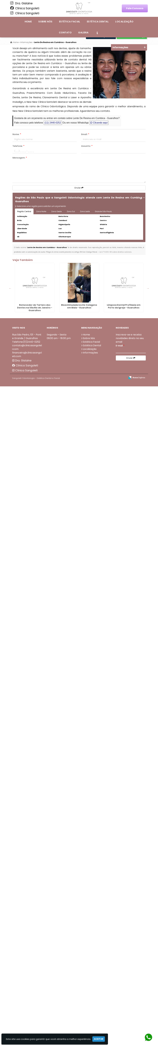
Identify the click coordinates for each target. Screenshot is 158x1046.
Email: (85, 134)
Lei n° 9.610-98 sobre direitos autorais (115, 252)
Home (28, 21)
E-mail (120, 345)
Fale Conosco (134, 8)
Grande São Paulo (103, 211)
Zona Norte (41, 211)
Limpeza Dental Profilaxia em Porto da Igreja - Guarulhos (123, 306)
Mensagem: (19, 157)
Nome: (16, 134)
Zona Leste (85, 211)
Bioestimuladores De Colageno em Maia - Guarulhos (79, 306)
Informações (90, 352)
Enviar (79, 187)
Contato (65, 32)
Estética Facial (69, 21)
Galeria (83, 32)
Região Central (24, 211)
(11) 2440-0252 (52, 122)
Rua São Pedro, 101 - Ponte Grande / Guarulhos (26, 336)
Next (147, 288)
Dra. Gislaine (21, 3)
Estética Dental (98, 21)
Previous (10, 288)
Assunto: (86, 146)
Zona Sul (71, 211)
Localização (124, 21)
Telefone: (18, 146)
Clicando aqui (98, 122)
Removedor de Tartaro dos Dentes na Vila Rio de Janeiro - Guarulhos (34, 307)
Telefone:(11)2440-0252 (26, 342)
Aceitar (98, 1038)
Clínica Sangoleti (24, 8)
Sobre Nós (45, 21)
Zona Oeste (56, 211)
